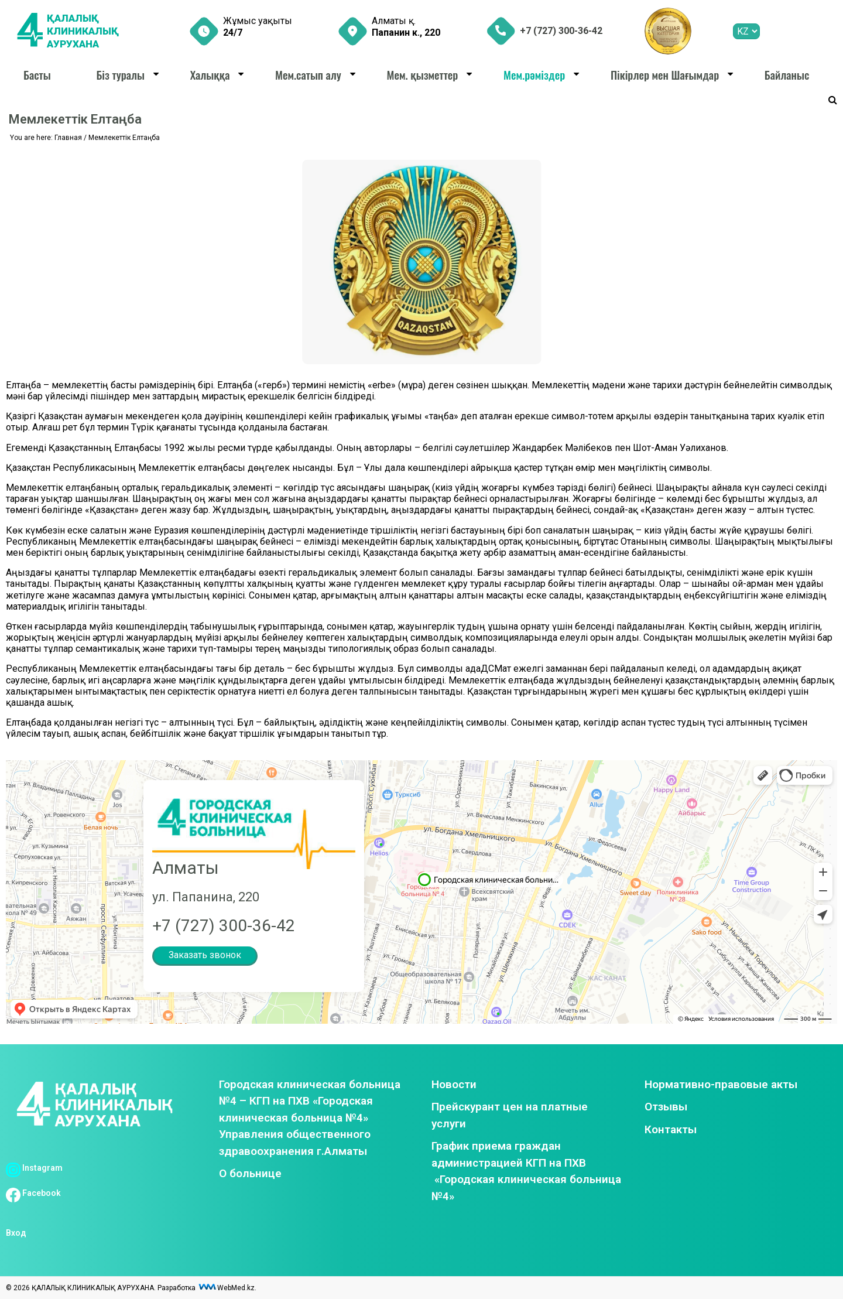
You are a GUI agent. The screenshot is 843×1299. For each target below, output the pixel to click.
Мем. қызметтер (422, 74)
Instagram (34, 1167)
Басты (37, 74)
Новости (454, 1084)
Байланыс (787, 74)
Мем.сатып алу (308, 74)
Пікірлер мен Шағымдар (665, 74)
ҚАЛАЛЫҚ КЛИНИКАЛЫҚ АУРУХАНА (85, 31)
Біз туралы (120, 74)
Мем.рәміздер (534, 74)
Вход (16, 1233)
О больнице (250, 1173)
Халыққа (210, 74)
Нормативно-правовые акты (721, 1084)
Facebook (33, 1193)
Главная (68, 138)
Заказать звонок (205, 954)
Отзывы (666, 1106)
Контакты (671, 1129)
